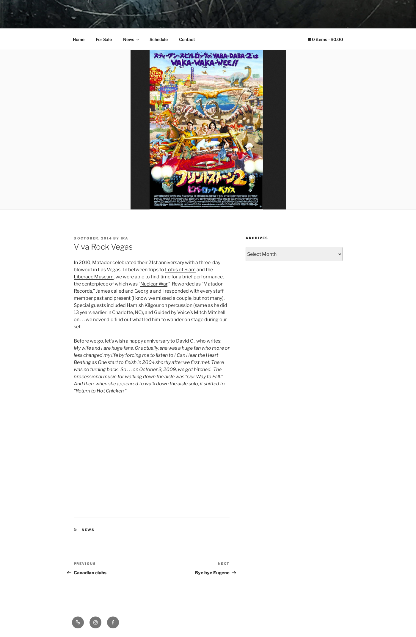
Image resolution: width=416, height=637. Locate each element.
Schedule (159, 39)
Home (78, 39)
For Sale (104, 39)
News (131, 39)
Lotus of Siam (180, 269)
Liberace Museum (94, 277)
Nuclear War (153, 284)
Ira (125, 238)
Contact (187, 39)
